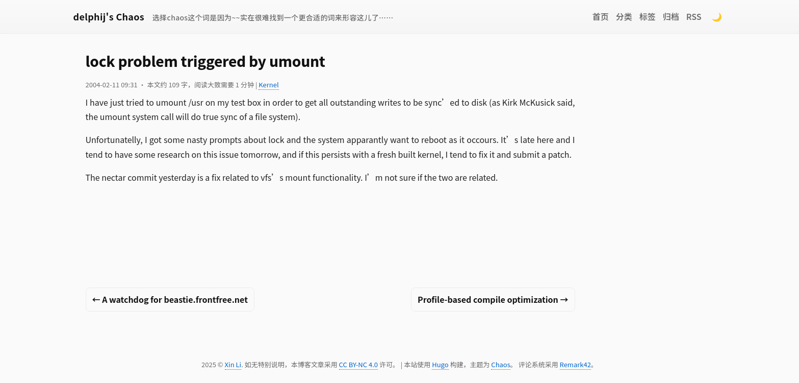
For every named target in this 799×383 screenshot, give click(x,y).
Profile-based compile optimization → (493, 299)
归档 (671, 16)
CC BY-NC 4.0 (358, 364)
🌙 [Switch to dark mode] (717, 16)
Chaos (500, 364)
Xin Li (233, 364)
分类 (624, 16)
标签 (647, 16)
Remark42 (575, 364)
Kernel (268, 84)
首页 (600, 16)
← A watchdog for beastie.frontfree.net (170, 299)
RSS (694, 16)
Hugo (440, 364)
